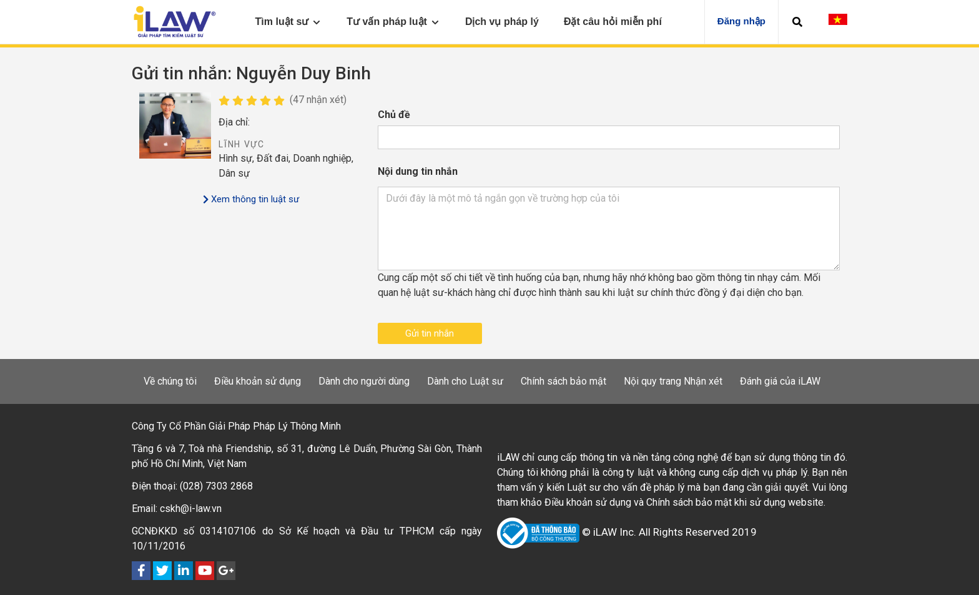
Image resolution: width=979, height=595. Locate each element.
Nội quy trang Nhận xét (673, 381)
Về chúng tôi (170, 381)
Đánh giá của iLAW (780, 381)
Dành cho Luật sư (465, 381)
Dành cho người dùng (364, 381)
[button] (797, 22)
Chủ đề (394, 114)
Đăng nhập (741, 21)
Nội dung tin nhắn (418, 171)
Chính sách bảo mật (563, 381)
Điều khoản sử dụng (257, 381)
